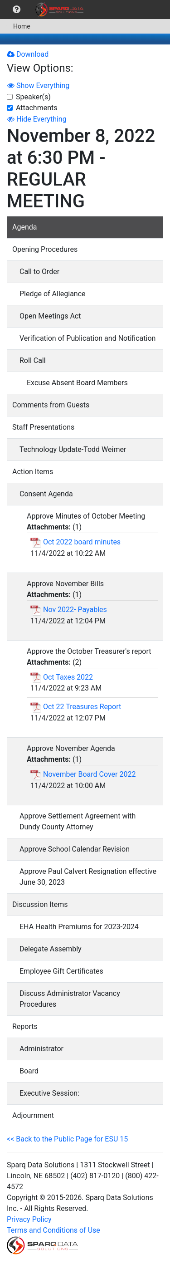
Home (17, 26)
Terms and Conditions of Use (53, 1230)
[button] (16, 9)
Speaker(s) (33, 97)
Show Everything (38, 85)
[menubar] (44, 9)
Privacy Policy (29, 1219)
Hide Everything (37, 119)
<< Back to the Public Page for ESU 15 (67, 1139)
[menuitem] (16, 9)
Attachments (37, 107)
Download (28, 54)
